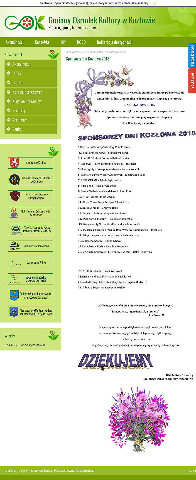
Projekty (18, 110)
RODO (81, 42)
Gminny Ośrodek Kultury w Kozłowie (102, 20)
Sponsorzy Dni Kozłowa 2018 (108, 52)
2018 (84, 52)
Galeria (17, 82)
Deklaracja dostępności (114, 42)
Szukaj (17, 129)
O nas (16, 73)
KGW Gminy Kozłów (27, 101)
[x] (155, 3)
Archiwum (19, 120)
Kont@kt (42, 42)
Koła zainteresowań (27, 92)
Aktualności (15, 42)
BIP (63, 42)
